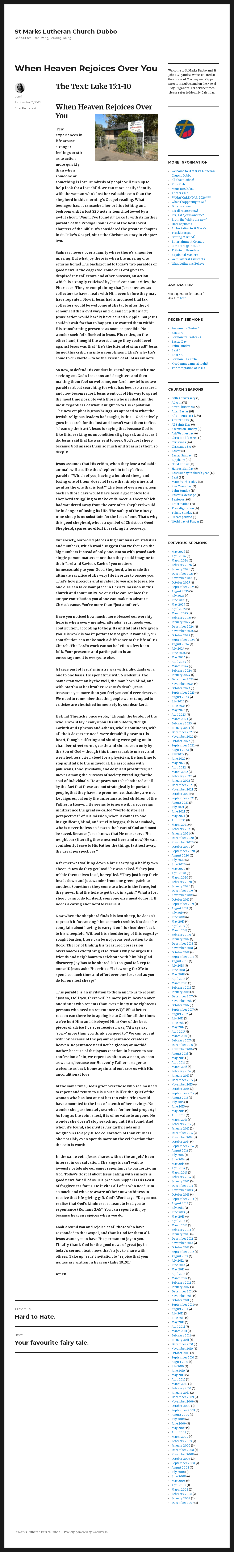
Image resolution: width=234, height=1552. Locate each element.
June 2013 (178, 1212)
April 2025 (179, 609)
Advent (176, 402)
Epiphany (178, 460)
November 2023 (182, 684)
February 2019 (181, 935)
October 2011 (180, 1300)
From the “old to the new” (189, 219)
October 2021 (181, 794)
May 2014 (178, 1164)
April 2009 (179, 1432)
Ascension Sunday (184, 429)
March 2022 (180, 772)
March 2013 (179, 1225)
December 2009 (183, 1397)
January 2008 (181, 1498)
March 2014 (179, 1172)
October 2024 (181, 635)
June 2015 (178, 1106)
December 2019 (182, 891)
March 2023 (180, 719)
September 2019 (183, 904)
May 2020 (178, 869)
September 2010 (183, 1357)
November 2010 (182, 1349)
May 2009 (178, 1428)
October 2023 (181, 688)
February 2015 (181, 1124)
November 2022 (182, 736)
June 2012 (178, 1265)
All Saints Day (181, 424)
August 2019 (180, 908)
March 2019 (179, 930)
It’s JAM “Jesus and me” (188, 215)
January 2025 (181, 622)
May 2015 (178, 1111)
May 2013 (178, 1216)
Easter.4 (177, 333)
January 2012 (180, 1287)
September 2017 (183, 1009)
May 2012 (178, 1269)
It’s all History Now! (185, 211)
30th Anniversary (184, 398)
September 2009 (183, 1410)
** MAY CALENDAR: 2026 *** (191, 197)
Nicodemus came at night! (190, 363)
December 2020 (183, 838)
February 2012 (181, 1282)
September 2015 (183, 1093)
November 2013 (182, 1190)
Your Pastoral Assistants (188, 259)
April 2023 (179, 714)
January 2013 (180, 1234)
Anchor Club (180, 193)
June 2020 (179, 864)
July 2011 (177, 1313)
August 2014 (180, 1150)
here (183, 298)
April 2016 (178, 1062)
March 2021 (180, 825)
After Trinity (180, 420)
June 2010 (178, 1371)
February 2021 (181, 829)
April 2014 (178, 1168)
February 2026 (182, 565)
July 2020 (178, 860)
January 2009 (181, 1445)
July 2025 (178, 596)
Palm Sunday (181, 346)
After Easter (180, 411)
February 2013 (181, 1230)
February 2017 (181, 1040)
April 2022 (179, 767)
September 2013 (183, 1199)
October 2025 (181, 582)
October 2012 (180, 1247)
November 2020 (183, 842)
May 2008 (178, 1481)
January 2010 (180, 1393)
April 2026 (179, 556)
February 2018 (181, 987)
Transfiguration (183, 508)
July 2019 (178, 913)
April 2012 (178, 1274)
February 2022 (182, 776)
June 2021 (178, 811)
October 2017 (180, 1005)
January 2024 (181, 675)
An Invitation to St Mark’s (189, 228)
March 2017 (179, 1036)
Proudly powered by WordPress (86, 1532)
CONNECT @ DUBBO (186, 246)
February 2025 (182, 618)
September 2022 (183, 745)
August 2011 (180, 1309)
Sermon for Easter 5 (185, 328)
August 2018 (180, 961)
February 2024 (182, 670)
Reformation (180, 504)
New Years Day (182, 486)
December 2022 (183, 732)
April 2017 (178, 1031)
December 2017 (182, 996)
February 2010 (181, 1388)
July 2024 (178, 648)
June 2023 (178, 706)
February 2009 (182, 1441)
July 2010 (178, 1366)
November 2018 (182, 948)
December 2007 (183, 1503)
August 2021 (180, 803)
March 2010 (179, 1384)
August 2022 (180, 750)
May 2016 (178, 1058)
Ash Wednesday (183, 433)
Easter (176, 451)
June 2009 (179, 1423)
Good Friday (180, 464)
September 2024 (183, 640)
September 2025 (183, 587)
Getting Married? (184, 237)
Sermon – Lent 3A (184, 359)
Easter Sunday (182, 455)
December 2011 (182, 1291)
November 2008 (183, 1454)
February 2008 (182, 1494)
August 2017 (180, 1014)
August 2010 (180, 1362)
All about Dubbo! (183, 180)
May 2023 (178, 710)
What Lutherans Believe (188, 263)
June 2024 (179, 653)
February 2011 (181, 1335)
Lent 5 (176, 350)
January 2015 (180, 1128)
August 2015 (180, 1098)
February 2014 (181, 1177)
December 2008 (183, 1450)
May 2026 (178, 552)
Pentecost (178, 499)
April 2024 (179, 662)
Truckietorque (181, 233)
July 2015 (178, 1102)
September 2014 (183, 1146)
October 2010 (180, 1353)
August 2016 (180, 1053)
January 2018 (180, 992)
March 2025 (180, 613)
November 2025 (182, 578)
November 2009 (183, 1401)
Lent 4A (177, 355)
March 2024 (180, 666)
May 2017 (178, 1027)
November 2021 (182, 789)
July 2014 (178, 1155)
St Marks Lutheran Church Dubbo (66, 31)
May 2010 (178, 1375)
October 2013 (180, 1194)
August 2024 (180, 644)
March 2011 (179, 1331)
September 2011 (183, 1304)
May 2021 (178, 816)
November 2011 (182, 1296)
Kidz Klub (178, 184)
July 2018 (178, 965)
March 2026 (180, 560)
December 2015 (182, 1080)
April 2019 (178, 926)
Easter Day (179, 341)
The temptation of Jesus (188, 368)
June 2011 (178, 1318)
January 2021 (181, 833)
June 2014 (178, 1159)
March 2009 (180, 1437)
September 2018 (183, 957)
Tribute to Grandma (185, 250)
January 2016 (180, 1076)
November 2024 (183, 631)
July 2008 (178, 1472)
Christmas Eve (182, 446)
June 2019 (178, 917)
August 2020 (180, 855)
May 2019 (178, 921)
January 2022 (181, 780)
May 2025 (178, 604)
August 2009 (180, 1415)
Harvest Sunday (183, 469)
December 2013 (182, 1186)
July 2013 (178, 1208)
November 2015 (182, 1084)
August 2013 (180, 1203)
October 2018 (180, 952)
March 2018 (179, 983)
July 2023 (178, 701)
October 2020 (181, 847)
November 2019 (182, 895)
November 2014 (182, 1137)
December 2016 (182, 1045)
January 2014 (180, 1181)
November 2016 (182, 1049)
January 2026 (181, 569)
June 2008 (179, 1476)
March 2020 (180, 877)
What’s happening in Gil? (189, 202)
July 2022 (178, 754)
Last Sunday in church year (190, 473)
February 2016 (181, 1071)
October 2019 (180, 899)
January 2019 (180, 939)
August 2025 (180, 591)
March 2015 (179, 1120)
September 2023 (183, 692)
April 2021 (178, 820)
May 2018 (178, 974)
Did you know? (182, 206)
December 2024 (183, 626)
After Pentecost (25, 108)
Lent (175, 477)
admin (19, 96)
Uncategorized (182, 517)
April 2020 (179, 873)
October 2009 (181, 1406)
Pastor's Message (184, 495)
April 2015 (178, 1115)
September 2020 (183, 851)
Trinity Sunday (182, 513)
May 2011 (178, 1322)
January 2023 (181, 728)
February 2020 (182, 882)
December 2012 (182, 1238)
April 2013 (178, 1221)
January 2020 (181, 886)
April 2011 (178, 1326)
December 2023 (183, 679)
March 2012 (179, 1278)
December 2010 (182, 1344)
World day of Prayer (185, 521)
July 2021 (178, 807)
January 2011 (180, 1340)
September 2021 (183, 798)
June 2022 (178, 758)
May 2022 (178, 763)
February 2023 (182, 723)
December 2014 (182, 1133)
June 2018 (178, 970)
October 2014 (180, 1142)
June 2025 (178, 600)
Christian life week (184, 438)
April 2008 (179, 1485)
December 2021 (182, 785)
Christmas (179, 442)
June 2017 (178, 1023)
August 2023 (180, 697)
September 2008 (183, 1463)
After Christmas (183, 407)
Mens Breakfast (183, 189)
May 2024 (178, 657)
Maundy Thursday (184, 482)
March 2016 (179, 1067)
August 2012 (180, 1256)
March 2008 (180, 1489)
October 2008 (181, 1459)
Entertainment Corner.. (188, 241)
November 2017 (182, 1001)
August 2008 (180, 1467)
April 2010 (178, 1379)
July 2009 (178, 1419)
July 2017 (177, 1018)
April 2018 (178, 979)
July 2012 (178, 1260)
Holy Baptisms (182, 224)
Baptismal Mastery (185, 255)
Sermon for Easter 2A (186, 337)
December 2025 (182, 574)
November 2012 (182, 1243)
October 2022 (181, 741)
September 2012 (183, 1252)
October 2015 (180, 1089)
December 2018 (182, 943)
